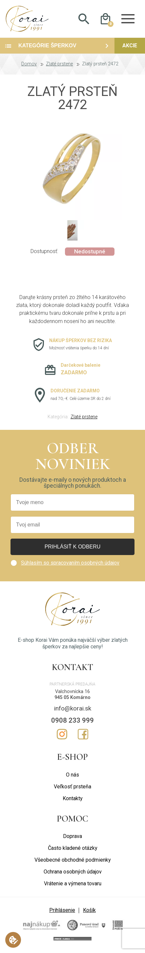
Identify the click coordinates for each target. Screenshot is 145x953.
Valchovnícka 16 (72, 693)
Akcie (129, 48)
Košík (89, 912)
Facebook (83, 736)
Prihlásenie (62, 912)
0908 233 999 (72, 722)
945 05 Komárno (72, 700)
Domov (29, 66)
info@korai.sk (72, 710)
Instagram (62, 736)
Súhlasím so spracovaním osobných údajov (70, 565)
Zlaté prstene (59, 66)
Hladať (84, 20)
